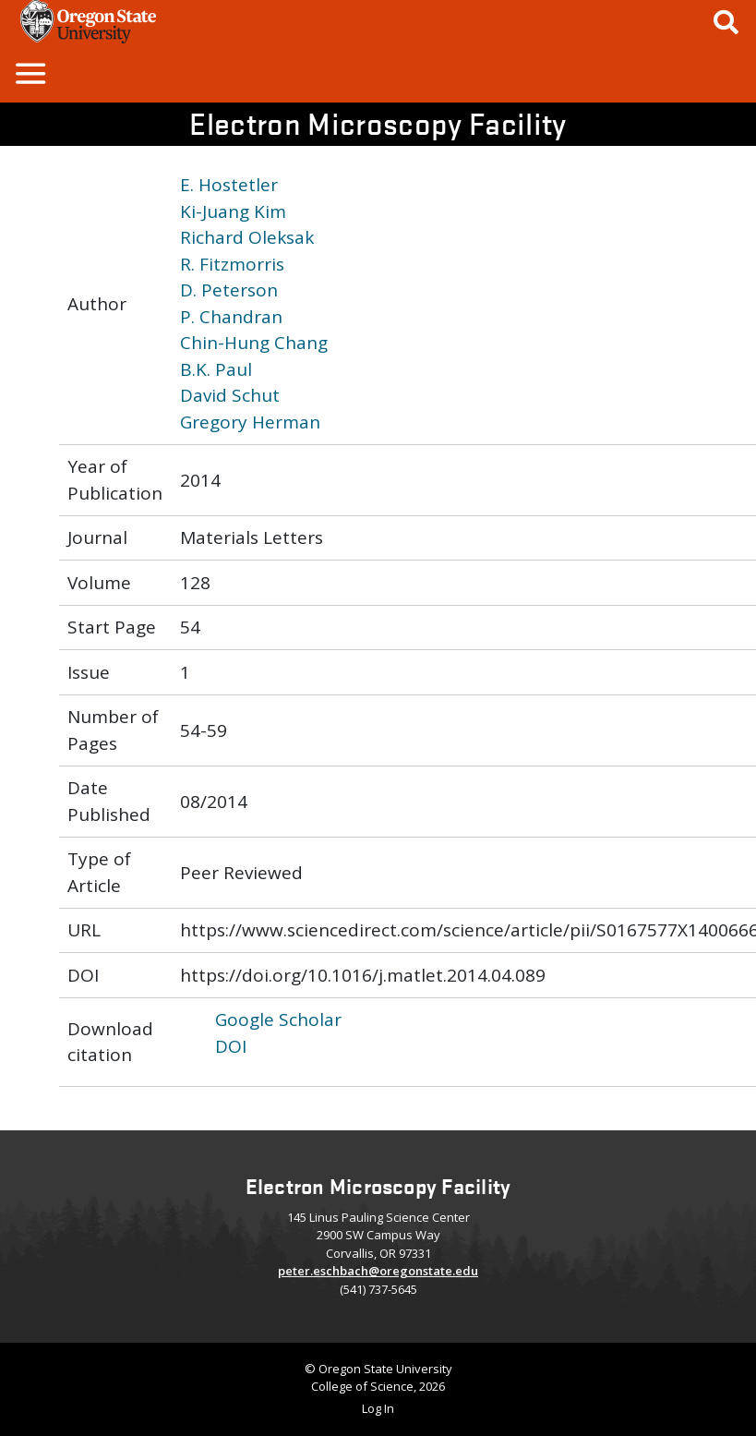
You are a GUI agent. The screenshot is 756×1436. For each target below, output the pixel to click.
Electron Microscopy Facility (378, 123)
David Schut (230, 395)
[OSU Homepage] (88, 37)
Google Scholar (278, 1020)
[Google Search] (726, 21)
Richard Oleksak (247, 237)
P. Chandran (231, 317)
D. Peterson (229, 290)
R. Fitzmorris (232, 264)
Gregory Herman (250, 422)
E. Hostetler (229, 185)
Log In (378, 1408)
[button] (29, 72)
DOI (230, 1046)
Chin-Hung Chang (254, 343)
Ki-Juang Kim (233, 211)
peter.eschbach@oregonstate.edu (378, 1270)
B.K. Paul (216, 369)
